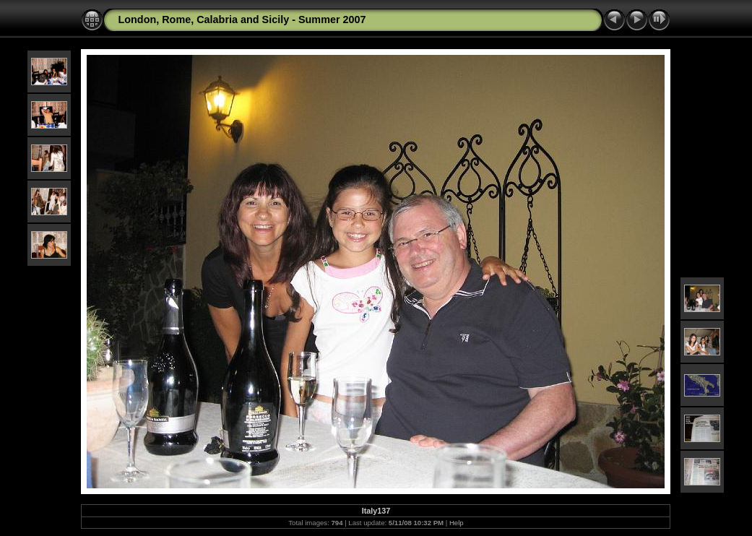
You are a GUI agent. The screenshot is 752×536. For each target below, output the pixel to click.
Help (456, 523)
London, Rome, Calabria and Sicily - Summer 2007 (242, 19)
